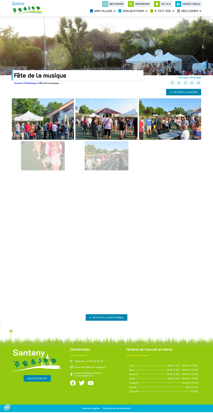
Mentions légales (90, 408)
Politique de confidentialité (117, 408)
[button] (7, 407)
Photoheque (30, 83)
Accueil (18, 83)
